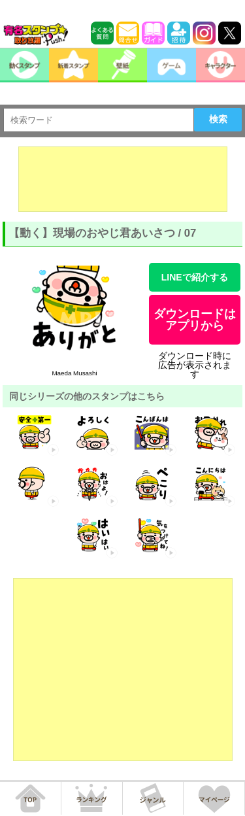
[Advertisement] (122, 179)
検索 (218, 119)
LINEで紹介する (194, 277)
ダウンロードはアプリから (195, 319)
